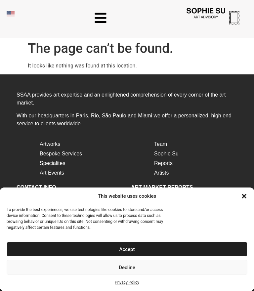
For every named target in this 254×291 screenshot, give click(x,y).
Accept (127, 249)
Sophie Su (166, 153)
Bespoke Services (61, 153)
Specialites (52, 163)
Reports (163, 163)
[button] (244, 196)
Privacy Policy (127, 282)
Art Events (52, 173)
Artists (161, 173)
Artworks (50, 144)
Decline (127, 267)
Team (160, 144)
